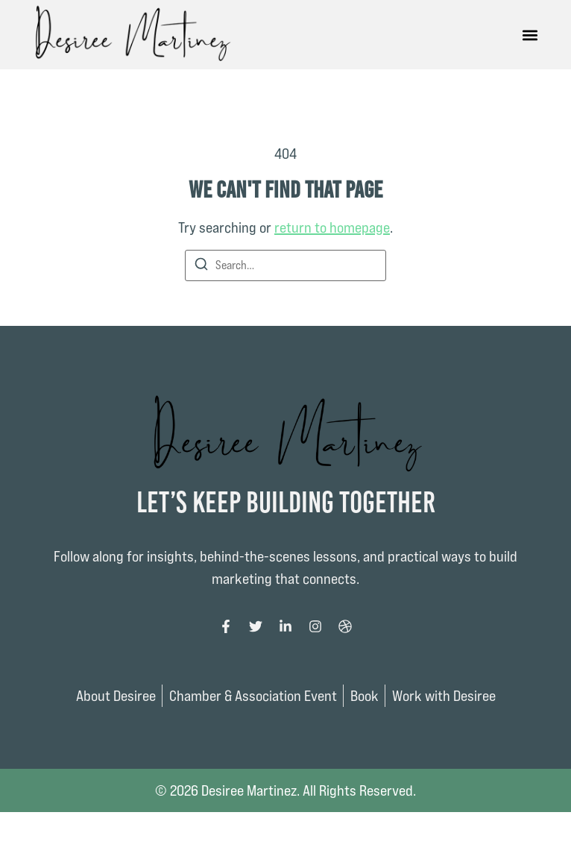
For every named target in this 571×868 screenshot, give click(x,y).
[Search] (201, 267)
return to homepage (332, 227)
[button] (530, 34)
